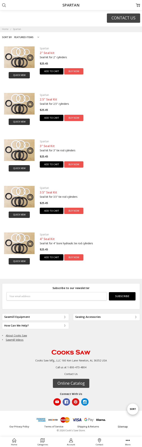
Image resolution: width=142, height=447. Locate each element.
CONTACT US (123, 18)
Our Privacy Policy (19, 426)
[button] (123, 18)
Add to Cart (51, 71)
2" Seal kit (47, 53)
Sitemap (123, 426)
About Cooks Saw (16, 335)
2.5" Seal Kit (48, 99)
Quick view (19, 75)
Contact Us (71, 374)
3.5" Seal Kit (48, 192)
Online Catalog (71, 383)
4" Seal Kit (47, 239)
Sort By (7, 37)
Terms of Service (53, 426)
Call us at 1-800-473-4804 (71, 367)
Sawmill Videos (14, 339)
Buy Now (74, 71)
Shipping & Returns (88, 426)
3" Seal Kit (47, 146)
